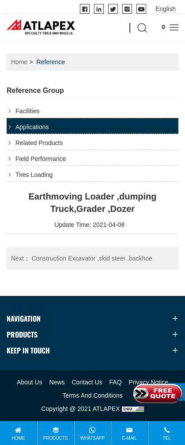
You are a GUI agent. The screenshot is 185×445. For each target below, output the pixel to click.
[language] (165, 9)
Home (19, 61)
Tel (166, 438)
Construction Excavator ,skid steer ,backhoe (81, 258)
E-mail (129, 438)
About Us (29, 382)
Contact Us (87, 382)
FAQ (115, 382)
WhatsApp (92, 438)
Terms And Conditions (92, 395)
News (57, 382)
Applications (32, 126)
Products (55, 438)
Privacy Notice (148, 382)
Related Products (39, 142)
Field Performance (40, 158)
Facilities (27, 111)
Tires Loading (34, 174)
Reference (50, 61)
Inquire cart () (158, 27)
